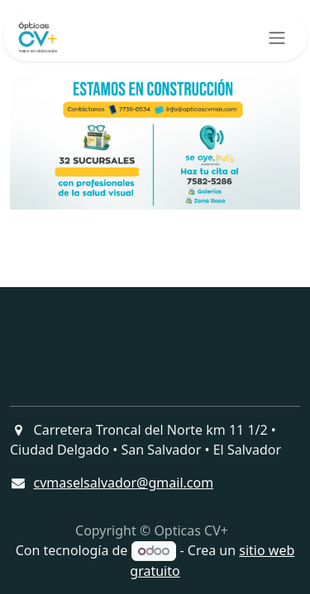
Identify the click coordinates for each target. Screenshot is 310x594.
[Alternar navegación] (276, 37)
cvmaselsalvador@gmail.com (124, 483)
